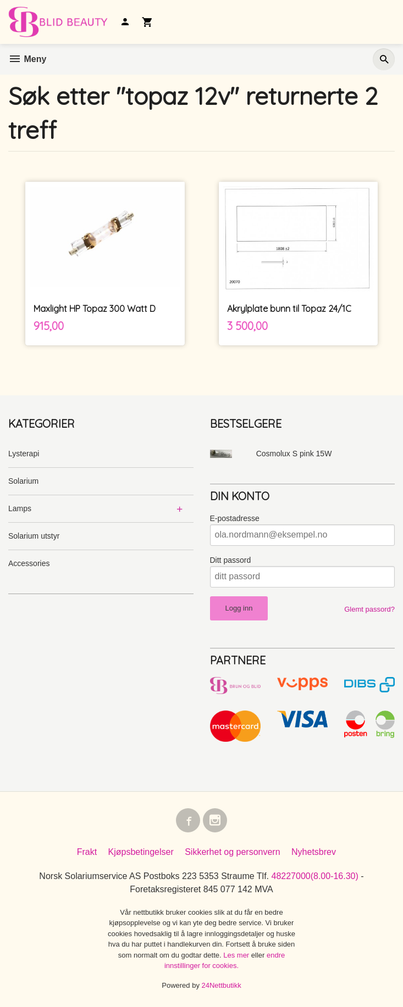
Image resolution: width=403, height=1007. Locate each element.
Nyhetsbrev (313, 852)
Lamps (19, 508)
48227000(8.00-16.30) (314, 876)
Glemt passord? (369, 609)
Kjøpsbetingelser (141, 852)
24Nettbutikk (221, 985)
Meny (27, 59)
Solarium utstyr (33, 536)
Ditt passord (230, 560)
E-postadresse (235, 518)
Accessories (28, 563)
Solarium (23, 481)
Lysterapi (23, 453)
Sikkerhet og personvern (232, 852)
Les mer (237, 955)
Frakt (87, 852)
